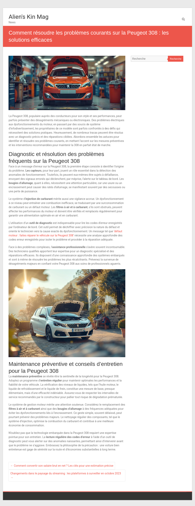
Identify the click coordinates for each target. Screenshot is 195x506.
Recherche (175, 59)
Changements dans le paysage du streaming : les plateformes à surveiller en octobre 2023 (65, 475)
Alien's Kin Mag (29, 16)
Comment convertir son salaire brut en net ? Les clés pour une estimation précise (61, 465)
